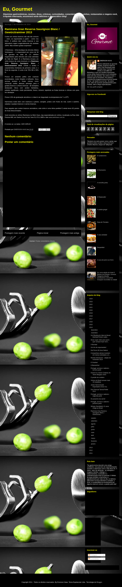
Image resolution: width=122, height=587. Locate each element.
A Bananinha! (95, 365)
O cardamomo (101, 156)
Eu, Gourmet (17, 9)
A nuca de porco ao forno (105, 260)
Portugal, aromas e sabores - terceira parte (100, 369)
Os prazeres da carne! (98, 399)
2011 (91, 453)
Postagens (92, 555)
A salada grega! (102, 209)
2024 (91, 299)
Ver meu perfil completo (94, 87)
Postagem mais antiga (69, 233)
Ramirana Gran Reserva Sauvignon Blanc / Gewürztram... (99, 412)
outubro (93, 418)
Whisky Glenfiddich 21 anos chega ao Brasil (100, 407)
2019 (91, 313)
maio (93, 432)
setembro (94, 421)
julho (93, 427)
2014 (91, 327)
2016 (91, 322)
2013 (91, 447)
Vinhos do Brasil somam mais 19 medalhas (100, 381)
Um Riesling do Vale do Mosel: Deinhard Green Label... (101, 336)
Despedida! (101, 247)
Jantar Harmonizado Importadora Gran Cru (99, 385)
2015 (91, 324)
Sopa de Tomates (102, 222)
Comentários (93, 559)
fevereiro (94, 441)
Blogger (99, 582)
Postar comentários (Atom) (45, 241)
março (93, 438)
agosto (93, 424)
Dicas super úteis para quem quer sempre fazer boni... (100, 340)
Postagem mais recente (15, 233)
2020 (91, 310)
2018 (91, 316)
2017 (91, 319)
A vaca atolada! (102, 235)
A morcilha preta (102, 183)
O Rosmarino (101, 170)
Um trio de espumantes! (98, 347)
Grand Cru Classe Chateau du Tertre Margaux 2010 (100, 373)
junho (93, 429)
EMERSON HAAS (106, 61)
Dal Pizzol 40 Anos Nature (99, 350)
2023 (91, 302)
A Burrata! (94, 344)
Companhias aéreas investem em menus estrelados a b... (100, 354)
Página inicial (42, 233)
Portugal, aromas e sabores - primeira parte (100, 402)
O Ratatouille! (101, 197)
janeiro (93, 444)
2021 (91, 307)
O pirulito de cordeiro (97, 377)
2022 (91, 304)
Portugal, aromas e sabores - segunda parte (100, 395)
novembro (94, 333)
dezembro (94, 330)
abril (92, 435)
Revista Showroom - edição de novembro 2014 (101, 358)
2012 (91, 450)
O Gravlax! (94, 362)
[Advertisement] (42, 213)
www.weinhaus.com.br (56, 117)
